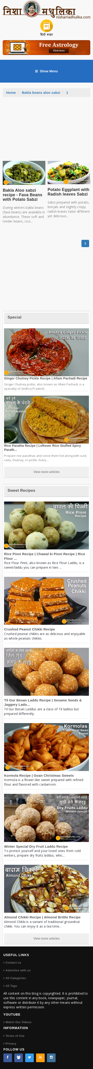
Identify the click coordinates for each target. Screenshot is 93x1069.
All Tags (11, 986)
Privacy (10, 1043)
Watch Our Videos (18, 1022)
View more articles (46, 472)
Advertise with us (18, 970)
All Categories (15, 978)
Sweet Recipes (21, 490)
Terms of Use (14, 1036)
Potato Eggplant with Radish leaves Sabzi (68, 191)
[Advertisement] (46, 131)
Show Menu (46, 71)
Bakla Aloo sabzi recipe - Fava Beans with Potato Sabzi (22, 195)
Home (11, 92)
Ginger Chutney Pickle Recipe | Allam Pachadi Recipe (45, 378)
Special (14, 317)
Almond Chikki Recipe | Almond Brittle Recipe (42, 917)
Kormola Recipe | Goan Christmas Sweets (39, 775)
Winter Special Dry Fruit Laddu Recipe (36, 846)
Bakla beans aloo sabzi (41, 92)
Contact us (13, 962)
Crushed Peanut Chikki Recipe (29, 629)
